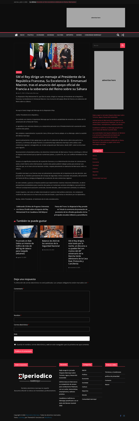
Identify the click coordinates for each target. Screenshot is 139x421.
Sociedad (50, 35)
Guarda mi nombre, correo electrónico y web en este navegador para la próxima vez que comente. (53, 344)
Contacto (108, 380)
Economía (40, 35)
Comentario (19, 289)
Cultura (60, 35)
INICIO (22, 35)
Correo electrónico (21, 325)
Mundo (79, 35)
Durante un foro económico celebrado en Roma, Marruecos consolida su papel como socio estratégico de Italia (56, 3)
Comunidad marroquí (93, 35)
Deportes (69, 35)
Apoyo (107, 384)
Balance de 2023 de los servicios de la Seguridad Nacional (51, 243)
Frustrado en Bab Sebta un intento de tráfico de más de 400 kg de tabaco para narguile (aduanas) (25, 247)
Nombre (17, 315)
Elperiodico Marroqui (32, 93)
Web (15, 334)
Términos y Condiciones (113, 372)
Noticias (19, 72)
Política (30, 35)
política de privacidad (112, 376)
